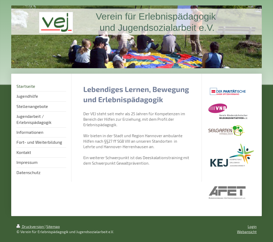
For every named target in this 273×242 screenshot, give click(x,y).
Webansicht (247, 231)
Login (252, 226)
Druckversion (30, 226)
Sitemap (53, 226)
